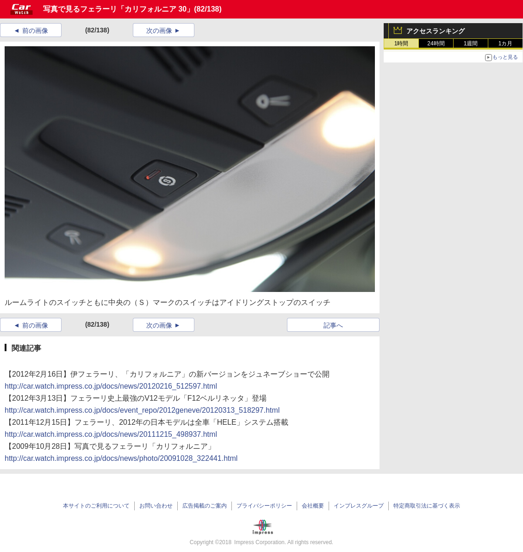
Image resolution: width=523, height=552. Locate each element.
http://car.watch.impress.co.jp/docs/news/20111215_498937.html (111, 434)
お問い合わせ (156, 505)
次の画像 (159, 30)
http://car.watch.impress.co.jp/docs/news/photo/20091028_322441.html (121, 458)
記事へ (333, 325)
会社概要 (313, 505)
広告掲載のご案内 (204, 505)
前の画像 (35, 30)
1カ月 (505, 43)
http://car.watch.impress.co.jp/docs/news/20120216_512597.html (111, 386)
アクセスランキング (435, 31)
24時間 (435, 43)
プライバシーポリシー (264, 505)
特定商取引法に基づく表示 (426, 505)
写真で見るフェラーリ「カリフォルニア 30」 (118, 9)
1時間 (401, 43)
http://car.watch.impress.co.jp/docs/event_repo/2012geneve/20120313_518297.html (142, 410)
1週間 (471, 43)
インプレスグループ (359, 505)
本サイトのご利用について (96, 505)
